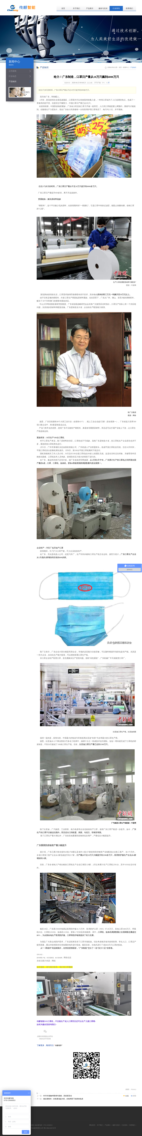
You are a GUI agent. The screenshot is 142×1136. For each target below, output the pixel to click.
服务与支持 (103, 8)
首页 (63, 8)
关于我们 (76, 8)
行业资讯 (116, 8)
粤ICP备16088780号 (50, 1128)
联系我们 (129, 8)
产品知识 (12, 81)
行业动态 (12, 76)
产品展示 (89, 8)
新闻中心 (126, 67)
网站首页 (92, 1125)
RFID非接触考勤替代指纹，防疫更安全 (57, 1096)
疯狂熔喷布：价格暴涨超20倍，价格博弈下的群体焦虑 (63, 1099)
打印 (134, 1096)
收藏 (127, 1096)
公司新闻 (12, 71)
